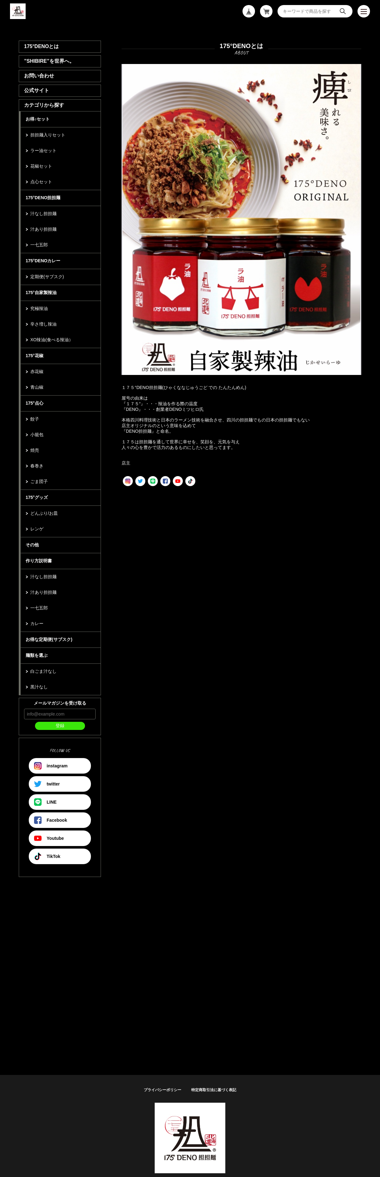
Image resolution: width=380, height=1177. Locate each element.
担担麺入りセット (47, 134)
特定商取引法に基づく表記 (213, 1090)
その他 (32, 544)
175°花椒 (34, 355)
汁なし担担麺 (43, 213)
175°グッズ (37, 497)
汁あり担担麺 (43, 229)
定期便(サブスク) (47, 276)
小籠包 (36, 434)
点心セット (41, 181)
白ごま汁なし (43, 671)
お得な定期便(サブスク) (49, 639)
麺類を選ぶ (37, 655)
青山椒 (36, 387)
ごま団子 (39, 481)
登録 (60, 725)
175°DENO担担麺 (43, 197)
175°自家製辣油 (41, 292)
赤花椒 (36, 371)
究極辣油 (39, 308)
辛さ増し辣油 (43, 324)
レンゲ (36, 528)
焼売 (34, 450)
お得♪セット (38, 118)
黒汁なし (39, 686)
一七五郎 (39, 244)
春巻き (36, 465)
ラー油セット (43, 150)
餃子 (34, 418)
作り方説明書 (39, 560)
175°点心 (34, 403)
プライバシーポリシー (162, 1090)
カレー (36, 623)
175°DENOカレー (43, 260)
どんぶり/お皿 (44, 513)
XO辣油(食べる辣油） (51, 339)
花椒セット (41, 166)
